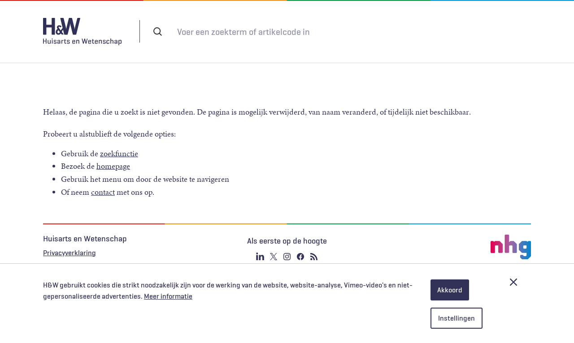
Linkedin (260, 247)
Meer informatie (168, 296)
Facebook (300, 247)
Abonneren (337, 31)
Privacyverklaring (69, 244)
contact (103, 183)
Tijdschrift (387, 31)
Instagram (287, 247)
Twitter (273, 247)
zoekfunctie (119, 144)
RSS (313, 247)
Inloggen (440, 31)
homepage (113, 157)
